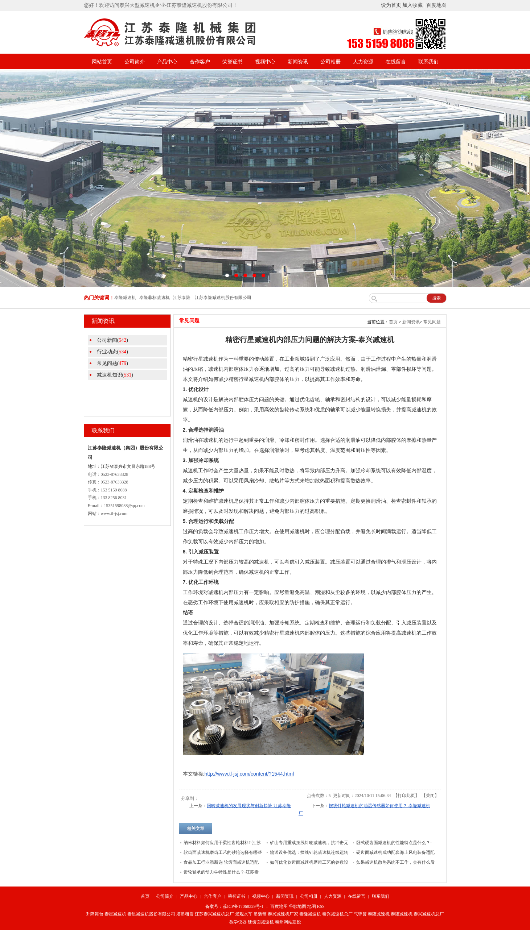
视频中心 (265, 62)
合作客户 (200, 62)
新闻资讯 (298, 62)
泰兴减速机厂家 (283, 914)
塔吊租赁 (185, 914)
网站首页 (102, 62)
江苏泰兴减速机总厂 (214, 914)
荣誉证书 (232, 62)
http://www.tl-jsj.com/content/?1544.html (249, 774)
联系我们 (428, 62)
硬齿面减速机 (261, 922)
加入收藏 (412, 5)
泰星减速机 (115, 914)
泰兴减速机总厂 (337, 914)
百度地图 (436, 5)
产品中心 (167, 62)
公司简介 (134, 62)
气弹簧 (360, 914)
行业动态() (112, 351)
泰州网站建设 (288, 922)
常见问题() (112, 363)
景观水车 (243, 914)
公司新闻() (112, 340)
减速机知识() (115, 375)
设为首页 (391, 5)
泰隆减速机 (310, 914)
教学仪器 (238, 922)
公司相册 (330, 62)
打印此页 (406, 795)
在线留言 (396, 62)
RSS (321, 906)
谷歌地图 (297, 906)
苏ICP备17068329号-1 (243, 906)
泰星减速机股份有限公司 (151, 914)
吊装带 (260, 914)
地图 (311, 906)
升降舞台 (94, 914)
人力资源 (363, 62)
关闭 (430, 795)
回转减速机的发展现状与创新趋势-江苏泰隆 (249, 805)
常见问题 (432, 321)
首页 (393, 321)
